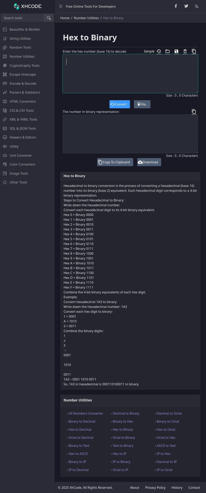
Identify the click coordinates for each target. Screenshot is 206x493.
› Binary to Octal (167, 421)
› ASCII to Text (165, 445)
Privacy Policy (155, 487)
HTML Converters (18, 101)
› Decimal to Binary (125, 413)
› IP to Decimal (78, 470)
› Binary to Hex (122, 421)
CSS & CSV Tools (17, 110)
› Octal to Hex (165, 437)
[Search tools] (22, 18)
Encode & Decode (18, 83)
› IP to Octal (163, 470)
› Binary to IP (76, 462)
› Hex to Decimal (79, 429)
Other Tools (13, 182)
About (134, 487)
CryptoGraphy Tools (19, 65)
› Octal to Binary (123, 437)
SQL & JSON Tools (18, 128)
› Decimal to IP (166, 462)
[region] (27, 253)
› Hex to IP (118, 453)
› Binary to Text (78, 445)
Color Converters (17, 164)
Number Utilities (17, 56)
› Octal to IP (119, 470)
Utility (9, 146)
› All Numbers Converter (85, 413)
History (177, 487)
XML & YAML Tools (18, 119)
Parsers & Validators (20, 92)
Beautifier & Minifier (20, 29)
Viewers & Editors (18, 137)
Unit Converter (16, 155)
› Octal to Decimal (80, 437)
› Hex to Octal (165, 429)
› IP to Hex (162, 453)
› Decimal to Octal (168, 413)
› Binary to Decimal (81, 421)
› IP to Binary (120, 462)
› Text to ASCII (77, 453)
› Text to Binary (122, 445)
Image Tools (14, 173)
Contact (194, 487)
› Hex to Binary (122, 429)
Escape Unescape (18, 74)
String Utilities (15, 38)
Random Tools (15, 47)
